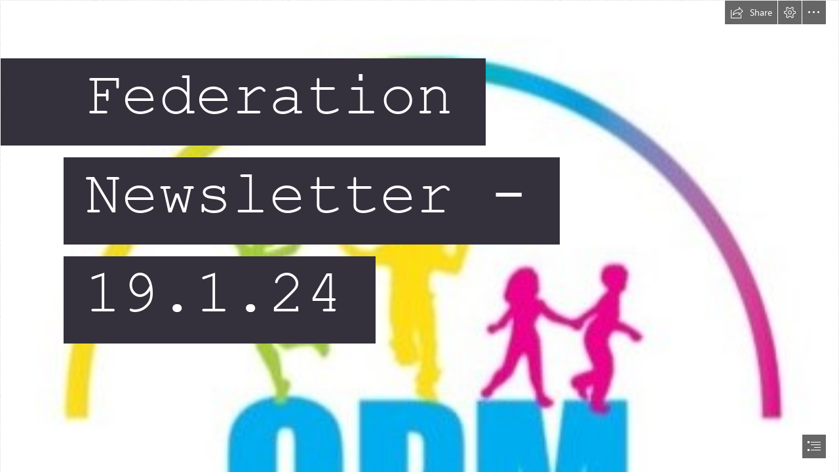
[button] (751, 12)
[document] (419, 236)
